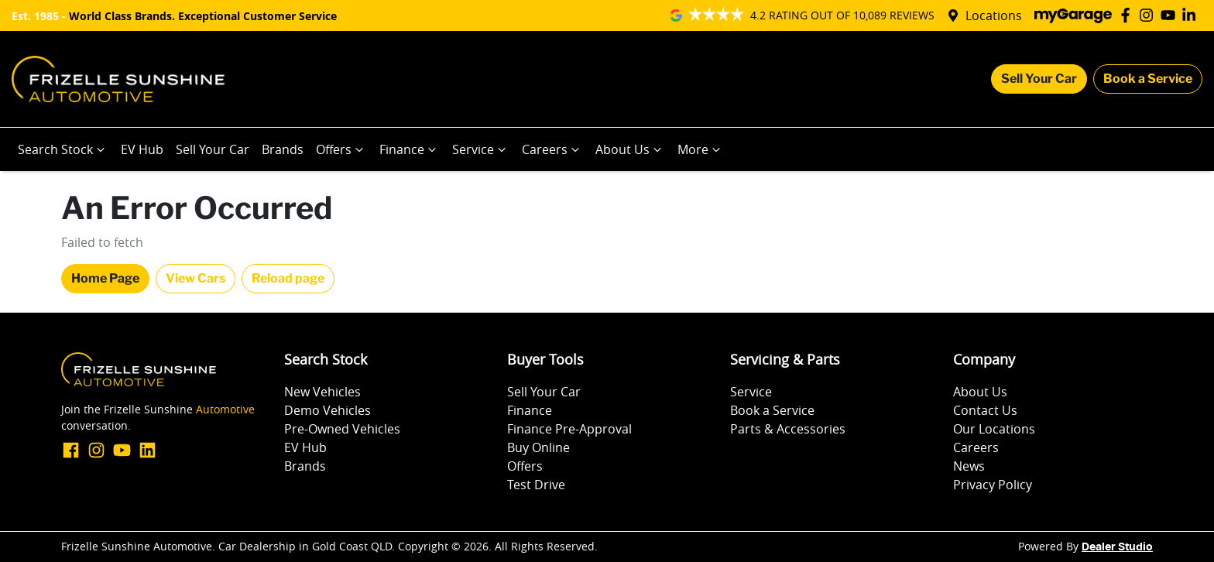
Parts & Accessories (787, 428)
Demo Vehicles (327, 410)
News (969, 466)
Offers (341, 149)
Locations (993, 15)
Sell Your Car (1039, 78)
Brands (283, 149)
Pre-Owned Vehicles (342, 428)
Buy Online (538, 447)
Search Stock (63, 149)
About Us (630, 149)
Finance (409, 149)
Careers (552, 149)
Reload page (288, 278)
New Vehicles (322, 391)
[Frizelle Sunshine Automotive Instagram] (1149, 15)
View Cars (195, 278)
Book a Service (1147, 78)
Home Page (105, 278)
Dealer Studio (1117, 547)
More (700, 149)
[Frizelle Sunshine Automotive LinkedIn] (1191, 15)
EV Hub (142, 149)
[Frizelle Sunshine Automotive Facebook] (1128, 15)
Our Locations (994, 428)
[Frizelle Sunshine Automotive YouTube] (1171, 15)
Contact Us (985, 410)
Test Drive (536, 484)
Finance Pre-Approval (569, 428)
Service (480, 149)
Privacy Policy (992, 484)
